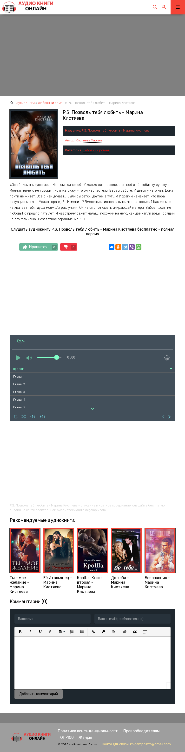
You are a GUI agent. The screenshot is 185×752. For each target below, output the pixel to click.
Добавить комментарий (38, 694)
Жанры (85, 737)
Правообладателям (141, 731)
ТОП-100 (66, 737)
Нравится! (40, 247)
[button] (20, 631)
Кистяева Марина (89, 140)
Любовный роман (96, 150)
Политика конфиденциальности (88, 731)
